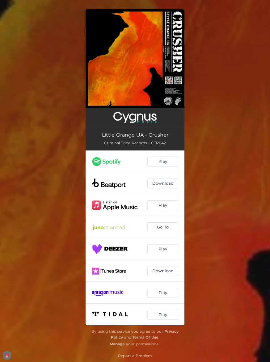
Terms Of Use (145, 337)
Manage (117, 344)
